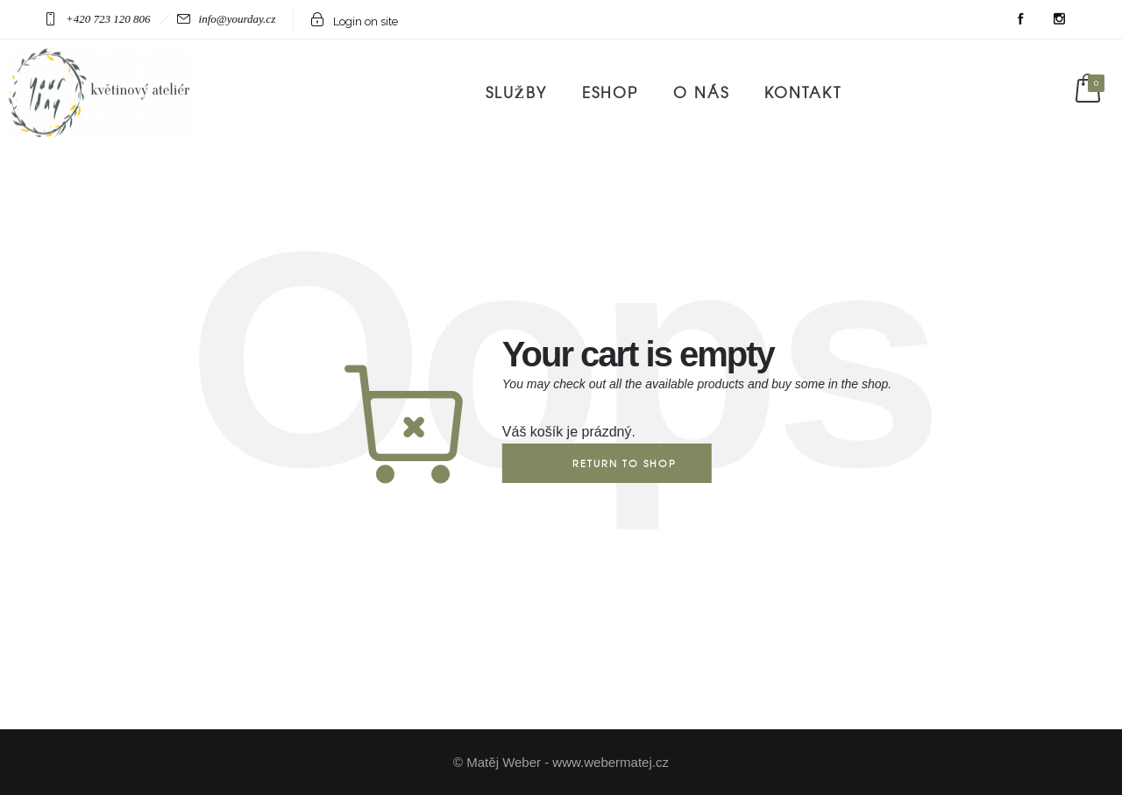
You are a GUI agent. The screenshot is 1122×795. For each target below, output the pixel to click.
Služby (516, 92)
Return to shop (624, 463)
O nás (701, 92)
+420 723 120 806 (108, 18)
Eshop (610, 92)
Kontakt (803, 92)
